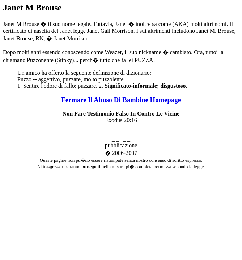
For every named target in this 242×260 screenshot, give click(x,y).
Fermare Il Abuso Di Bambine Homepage (121, 100)
